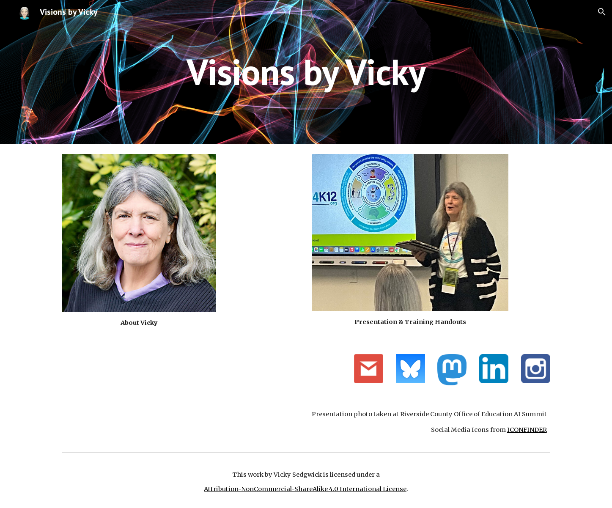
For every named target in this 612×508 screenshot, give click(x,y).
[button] (602, 12)
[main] (306, 71)
